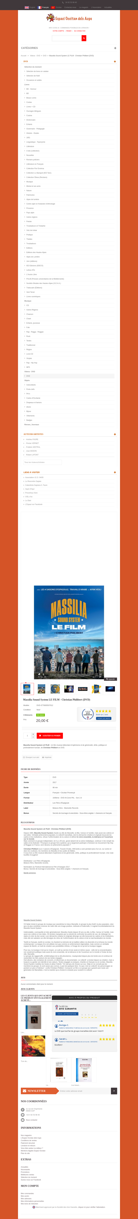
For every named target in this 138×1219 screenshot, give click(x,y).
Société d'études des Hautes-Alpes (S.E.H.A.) (43, 283)
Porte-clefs (30, 389)
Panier (69, 31)
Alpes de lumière (32, 200)
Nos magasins (26, 1136)
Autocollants (31, 385)
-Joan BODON (31, 451)
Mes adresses (26, 1199)
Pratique (29, 235)
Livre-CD (29, 354)
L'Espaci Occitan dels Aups (31, 1138)
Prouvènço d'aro (31, 493)
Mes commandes (27, 1194)
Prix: (25, 720)
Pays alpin (30, 213)
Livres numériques (33, 297)
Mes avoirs (25, 1196)
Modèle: (26, 706)
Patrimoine (30, 195)
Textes (28, 341)
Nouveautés (25, 1170)
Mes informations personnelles (32, 1201)
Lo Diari (28, 501)
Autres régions (31, 217)
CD (27, 306)
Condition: (27, 710)
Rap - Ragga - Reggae (34, 332)
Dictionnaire (30, 120)
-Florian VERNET (32, 443)
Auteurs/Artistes (33, 434)
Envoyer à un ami (32, 757)
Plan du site (25, 1153)
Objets (27, 381)
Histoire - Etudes (32, 133)
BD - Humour (31, 89)
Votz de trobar (31, 230)
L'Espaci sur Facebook (33, 505)
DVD (44, 56)
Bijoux (28, 412)
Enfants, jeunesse (33, 323)
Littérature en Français (34, 164)
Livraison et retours (28, 1146)
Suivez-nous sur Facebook (31, 1180)
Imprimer (48, 757)
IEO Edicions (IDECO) (34, 266)
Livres (26, 85)
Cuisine (29, 116)
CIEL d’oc (29, 497)
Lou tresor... (75, 1085)
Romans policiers (32, 160)
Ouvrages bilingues (33, 111)
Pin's (28, 394)
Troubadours (31, 244)
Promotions (25, 1172)
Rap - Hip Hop (31, 363)
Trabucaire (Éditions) (34, 288)
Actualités (108, 8)
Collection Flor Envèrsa (35, 169)
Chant (28, 319)
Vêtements (30, 416)
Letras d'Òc (30, 270)
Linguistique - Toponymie (35, 142)
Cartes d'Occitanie (33, 398)
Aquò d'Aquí (29, 489)
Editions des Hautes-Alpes (36, 253)
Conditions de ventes (29, 1141)
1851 (28, 138)
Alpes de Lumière (33, 257)
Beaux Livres (31, 98)
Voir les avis (104, 718)
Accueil (23, 56)
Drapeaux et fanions (34, 403)
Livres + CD (30, 107)
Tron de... (24, 1061)
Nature (28, 191)
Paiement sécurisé (28, 1143)
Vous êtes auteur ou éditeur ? (32, 1148)
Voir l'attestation (67, 1014)
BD (27, 94)
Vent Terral (30, 292)
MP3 (28, 367)
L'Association (96, 8)
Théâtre (29, 239)
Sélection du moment (33, 67)
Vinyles (29, 359)
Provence (30, 208)
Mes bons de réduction (29, 1204)
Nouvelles (30, 155)
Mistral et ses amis (33, 186)
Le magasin (83, 8)
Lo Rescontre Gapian (33, 481)
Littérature (30, 147)
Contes (29, 102)
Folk (28, 328)
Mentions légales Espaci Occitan (33, 1151)
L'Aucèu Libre (31, 275)
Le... (47, 1085)
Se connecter (79, 31)
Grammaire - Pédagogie (35, 129)
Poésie (29, 222)
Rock (28, 336)
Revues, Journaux (31, 425)
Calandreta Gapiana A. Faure (36, 485)
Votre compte (58, 31)
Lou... (23, 1033)
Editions (29, 248)
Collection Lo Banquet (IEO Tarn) (38, 173)
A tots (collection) (32, 151)
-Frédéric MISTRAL (32, 447)
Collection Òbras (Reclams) (36, 177)
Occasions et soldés (34, 80)
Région (29, 350)
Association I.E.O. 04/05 (34, 478)
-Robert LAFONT (32, 455)
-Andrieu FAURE (31, 440)
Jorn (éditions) (31, 261)
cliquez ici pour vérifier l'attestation (91, 1207)
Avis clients (28, 989)
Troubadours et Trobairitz (35, 226)
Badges (29, 420)
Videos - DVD (35, 56)
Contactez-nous (70, 8)
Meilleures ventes (27, 1175)
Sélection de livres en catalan (37, 72)
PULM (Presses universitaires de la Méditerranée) (45, 279)
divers (28, 407)
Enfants (29, 124)
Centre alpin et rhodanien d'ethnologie (40, 204)
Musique (29, 182)
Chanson (29, 314)
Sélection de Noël (33, 76)
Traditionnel (30, 345)
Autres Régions (32, 310)
